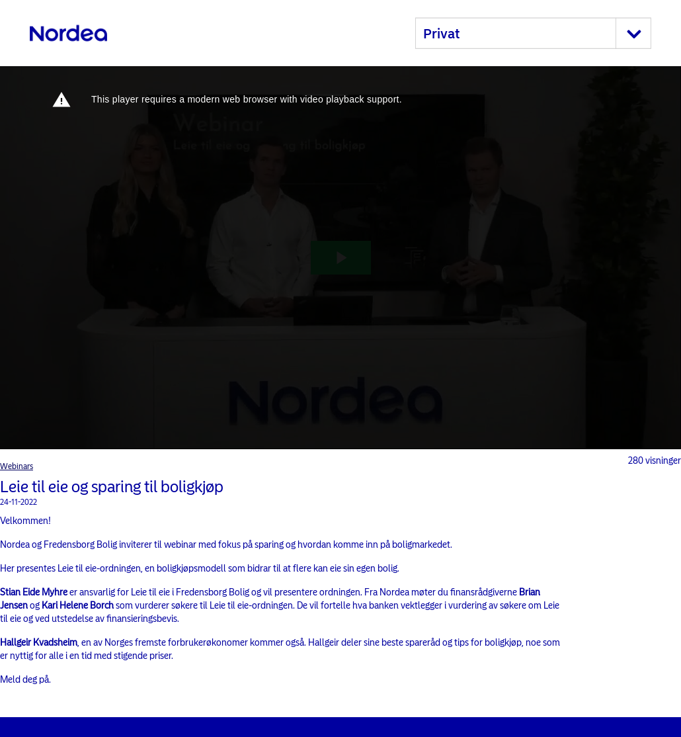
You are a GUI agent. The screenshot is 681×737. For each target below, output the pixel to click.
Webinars (16, 466)
